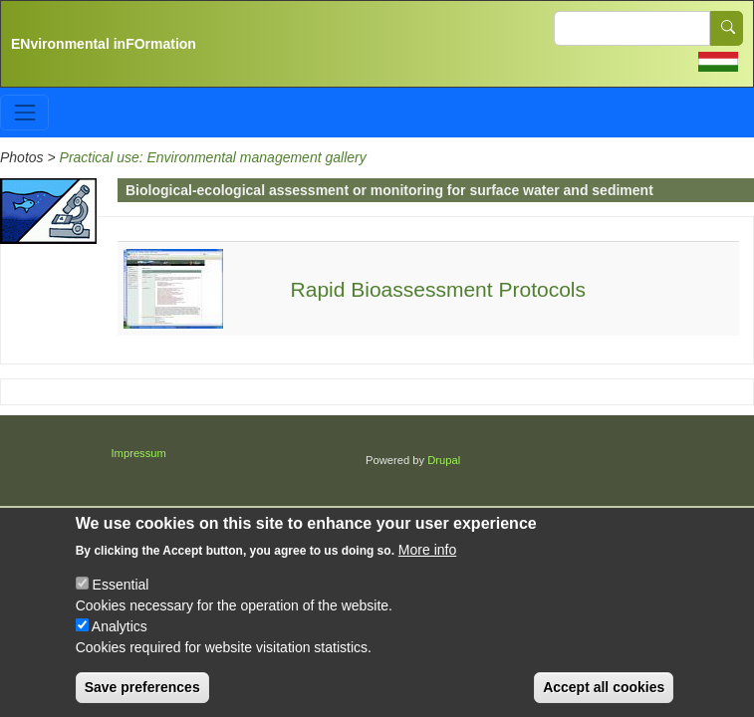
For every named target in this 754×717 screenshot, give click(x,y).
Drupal (443, 460)
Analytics (119, 641)
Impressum (139, 453)
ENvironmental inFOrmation (103, 44)
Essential (121, 599)
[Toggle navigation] (24, 112)
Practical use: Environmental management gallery (213, 157)
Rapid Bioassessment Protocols (438, 289)
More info (427, 565)
